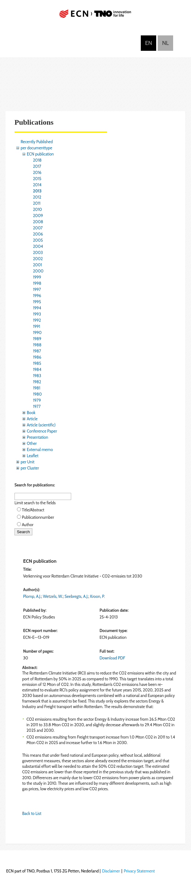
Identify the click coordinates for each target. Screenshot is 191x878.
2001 (37, 264)
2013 (37, 190)
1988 (37, 344)
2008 (38, 221)
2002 (38, 258)
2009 (38, 215)
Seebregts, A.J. (76, 596)
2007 (38, 227)
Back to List (31, 813)
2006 (38, 234)
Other (32, 443)
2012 (37, 197)
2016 (37, 172)
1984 (37, 369)
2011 (36, 203)
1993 (37, 314)
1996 (37, 295)
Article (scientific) (41, 424)
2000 (38, 270)
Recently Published (37, 141)
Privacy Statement (139, 870)
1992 (37, 320)
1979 (37, 400)
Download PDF (112, 657)
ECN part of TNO (95, 16)
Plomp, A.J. (32, 596)
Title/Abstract (33, 509)
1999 (37, 277)
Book (31, 412)
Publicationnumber (38, 517)
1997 (37, 289)
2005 (38, 240)
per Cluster (30, 467)
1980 (37, 394)
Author (27, 524)
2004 (38, 246)
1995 (37, 301)
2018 (37, 160)
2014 (37, 184)
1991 (36, 326)
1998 (37, 283)
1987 (37, 350)
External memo (40, 449)
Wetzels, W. (53, 596)
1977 (37, 406)
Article (32, 418)
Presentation (37, 437)
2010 (37, 209)
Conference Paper (42, 431)
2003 (38, 252)
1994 (37, 307)
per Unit (28, 461)
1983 (37, 375)
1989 (37, 338)
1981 (36, 387)
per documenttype (36, 147)
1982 (37, 381)
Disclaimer (111, 870)
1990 (37, 332)
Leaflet (33, 455)
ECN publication (40, 153)
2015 (37, 178)
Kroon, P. (97, 596)
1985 (37, 363)
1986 (37, 357)
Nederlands (165, 43)
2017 (37, 166)
